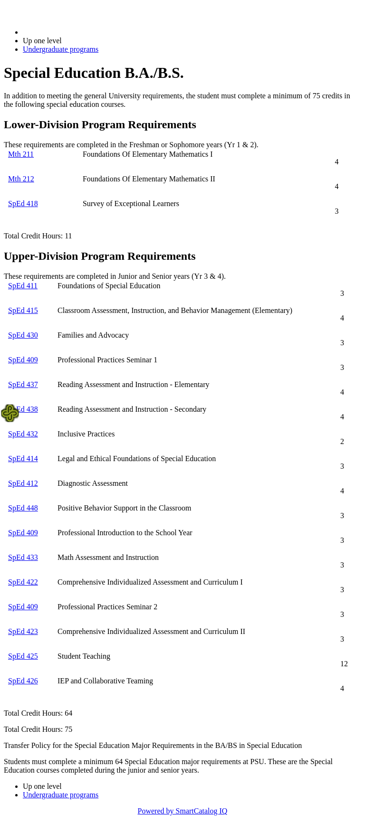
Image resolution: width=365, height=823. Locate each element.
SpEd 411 (23, 286)
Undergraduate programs (60, 49)
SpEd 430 (23, 335)
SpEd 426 (23, 681)
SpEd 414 (23, 458)
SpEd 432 (23, 434)
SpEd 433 (23, 557)
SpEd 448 (23, 508)
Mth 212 (21, 179)
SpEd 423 (23, 631)
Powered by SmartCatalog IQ (183, 811)
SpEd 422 (23, 582)
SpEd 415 (23, 310)
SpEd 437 (23, 384)
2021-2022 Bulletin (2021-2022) (72, 32)
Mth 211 (21, 154)
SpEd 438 (23, 409)
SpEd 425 (23, 656)
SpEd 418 (23, 203)
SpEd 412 (23, 483)
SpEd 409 (23, 360)
